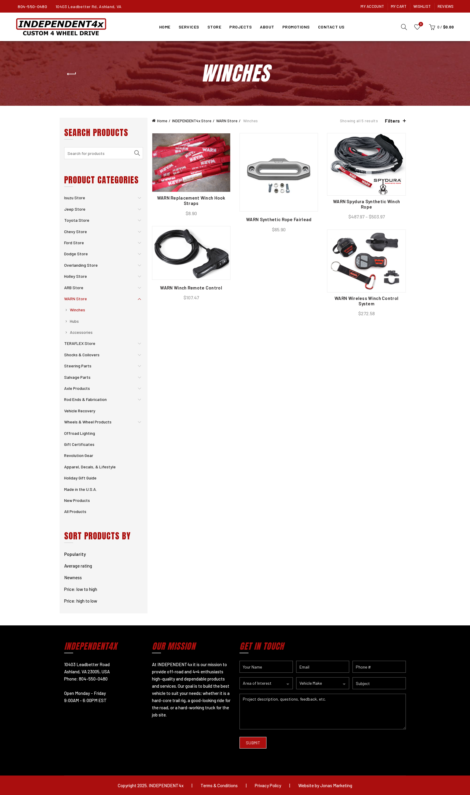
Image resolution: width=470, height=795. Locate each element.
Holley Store (75, 276)
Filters (392, 120)
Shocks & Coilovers (82, 354)
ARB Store (73, 287)
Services (189, 26)
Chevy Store (75, 231)
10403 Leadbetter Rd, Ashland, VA (88, 6)
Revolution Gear (78, 455)
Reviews (446, 6)
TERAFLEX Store (79, 343)
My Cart (399, 6)
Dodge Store (76, 253)
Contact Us (331, 26)
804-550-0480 (32, 6)
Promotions (296, 26)
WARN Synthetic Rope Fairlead (278, 219)
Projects (240, 26)
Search (137, 153)
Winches (77, 309)
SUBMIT (253, 742)
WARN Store (226, 120)
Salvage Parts (77, 377)
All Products (75, 511)
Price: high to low (80, 601)
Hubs (74, 321)
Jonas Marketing (336, 785)
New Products (77, 500)
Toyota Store (76, 220)
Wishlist (422, 6)
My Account (372, 6)
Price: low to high (80, 589)
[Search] (404, 26)
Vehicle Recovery (79, 410)
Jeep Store (74, 209)
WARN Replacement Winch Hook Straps (191, 200)
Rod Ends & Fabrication (85, 399)
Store (214, 26)
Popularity (75, 554)
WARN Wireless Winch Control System (366, 300)
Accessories (81, 332)
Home (165, 26)
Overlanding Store (81, 265)
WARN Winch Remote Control (191, 287)
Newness (73, 577)
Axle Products (77, 388)
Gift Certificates (79, 444)
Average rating (78, 565)
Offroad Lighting (79, 433)
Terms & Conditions (219, 785)
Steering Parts (77, 365)
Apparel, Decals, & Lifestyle (90, 466)
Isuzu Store (74, 197)
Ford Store (74, 242)
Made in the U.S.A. (80, 489)
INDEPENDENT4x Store (191, 120)
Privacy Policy (268, 785)
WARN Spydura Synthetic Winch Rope (366, 204)
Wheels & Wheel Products (88, 421)
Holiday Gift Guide (80, 477)
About (267, 26)
